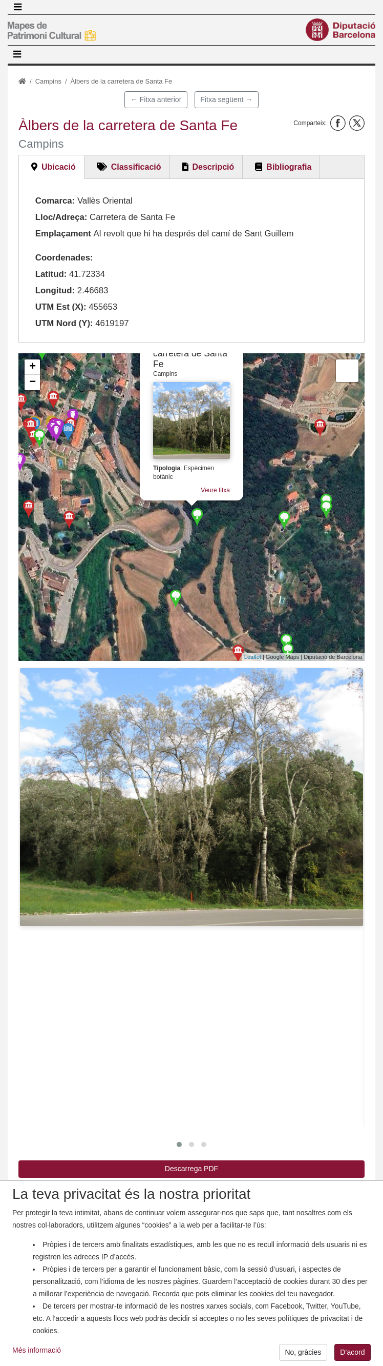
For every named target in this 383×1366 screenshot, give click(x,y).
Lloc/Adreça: (61, 217)
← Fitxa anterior (156, 99)
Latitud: (51, 274)
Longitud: (55, 290)
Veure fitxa (215, 490)
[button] (191, 797)
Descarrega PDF (191, 1168)
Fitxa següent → (226, 99)
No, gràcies (303, 1355)
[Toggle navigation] (17, 7)
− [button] (32, 382)
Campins (48, 81)
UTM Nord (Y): (64, 323)
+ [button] (32, 367)
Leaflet (252, 657)
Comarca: (55, 201)
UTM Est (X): (61, 307)
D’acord (352, 1355)
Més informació (36, 1353)
